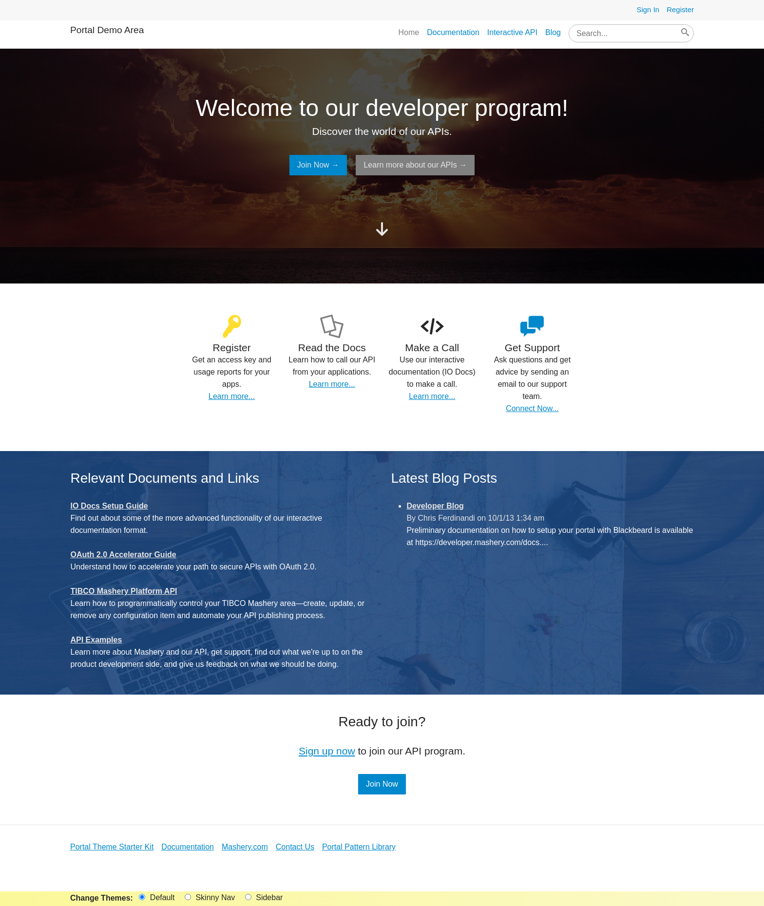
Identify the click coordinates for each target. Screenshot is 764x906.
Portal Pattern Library (359, 847)
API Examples (96, 640)
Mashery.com (245, 847)
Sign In (647, 9)
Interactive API (512, 32)
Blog (553, 32)
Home (408, 32)
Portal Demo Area (107, 30)
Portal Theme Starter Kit (111, 847)
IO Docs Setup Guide (109, 506)
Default (156, 897)
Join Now (382, 784)
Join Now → (318, 165)
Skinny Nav (210, 897)
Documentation (453, 32)
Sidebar (264, 897)
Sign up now (327, 750)
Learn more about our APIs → (415, 165)
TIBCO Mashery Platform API (124, 591)
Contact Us (295, 847)
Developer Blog (434, 506)
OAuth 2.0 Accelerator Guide (123, 554)
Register (680, 9)
